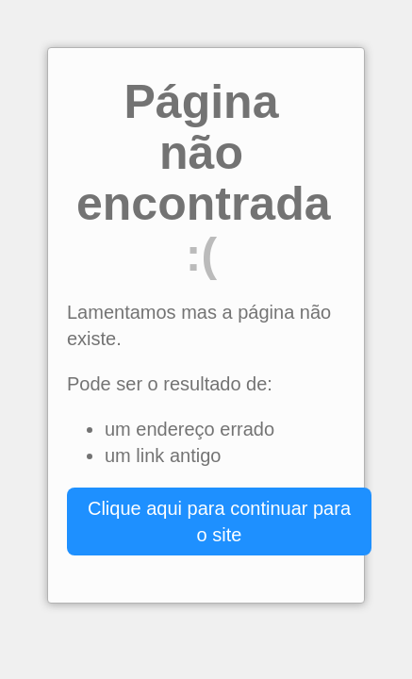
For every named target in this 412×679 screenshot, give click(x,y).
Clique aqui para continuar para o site (219, 521)
